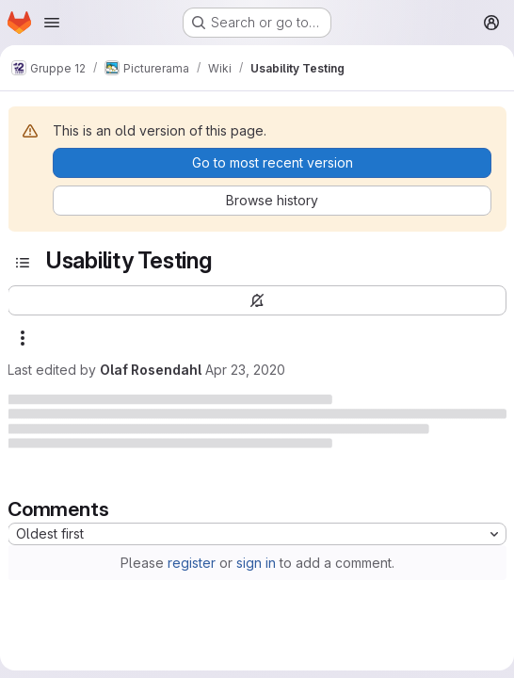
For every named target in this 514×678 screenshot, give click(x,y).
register (192, 563)
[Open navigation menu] (52, 23)
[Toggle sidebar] (23, 263)
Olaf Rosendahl (150, 370)
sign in (256, 563)
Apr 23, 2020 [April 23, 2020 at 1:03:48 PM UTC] (245, 370)
